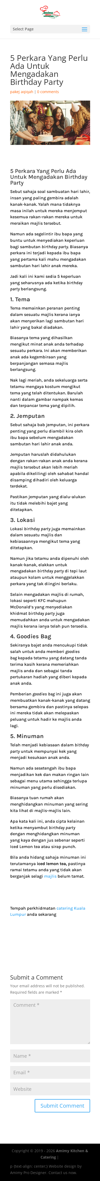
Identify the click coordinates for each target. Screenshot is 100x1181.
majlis (50, 876)
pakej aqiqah (21, 91)
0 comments (48, 91)
